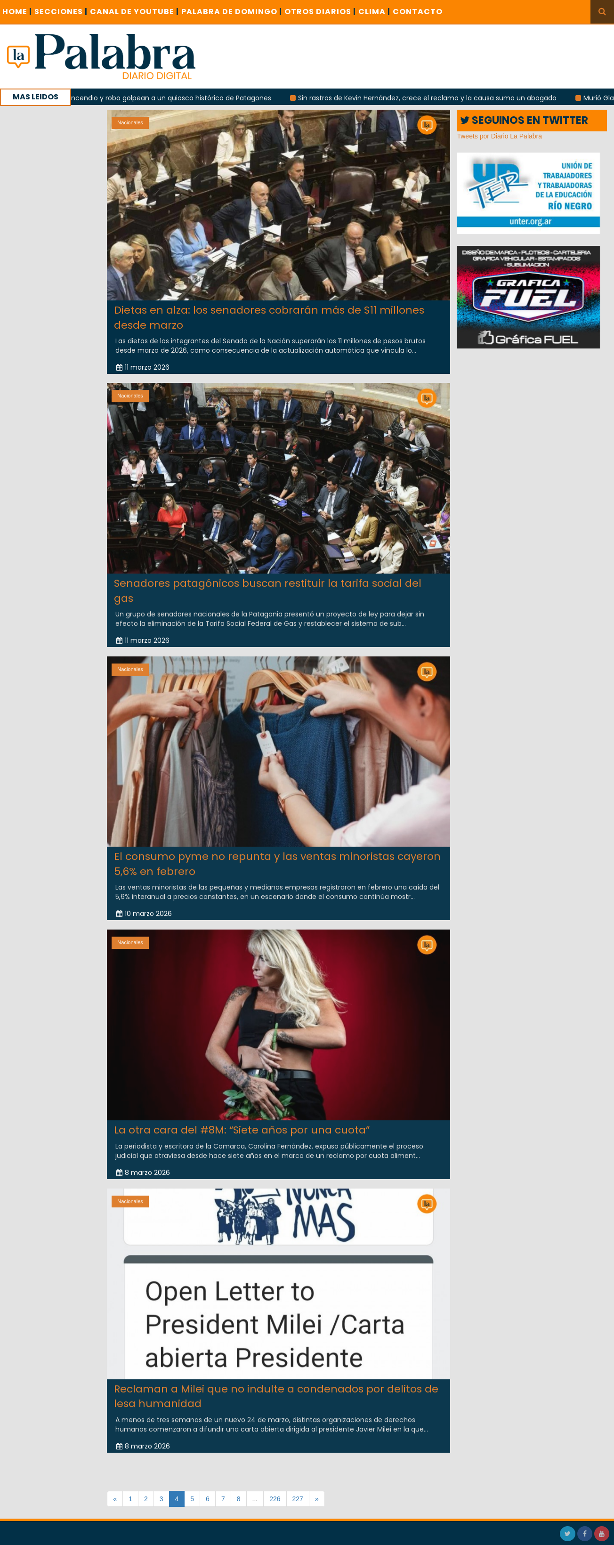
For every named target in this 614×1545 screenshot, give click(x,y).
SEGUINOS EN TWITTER (524, 120)
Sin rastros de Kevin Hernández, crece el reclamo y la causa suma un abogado (435, 98)
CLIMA (374, 11)
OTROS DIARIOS (320, 11)
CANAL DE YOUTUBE (134, 11)
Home (17, 11)
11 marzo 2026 (143, 367)
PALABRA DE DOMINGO (231, 11)
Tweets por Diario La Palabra (499, 136)
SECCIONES (61, 11)
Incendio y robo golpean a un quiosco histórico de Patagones (178, 98)
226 (274, 1499)
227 (297, 1499)
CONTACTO (418, 11)
